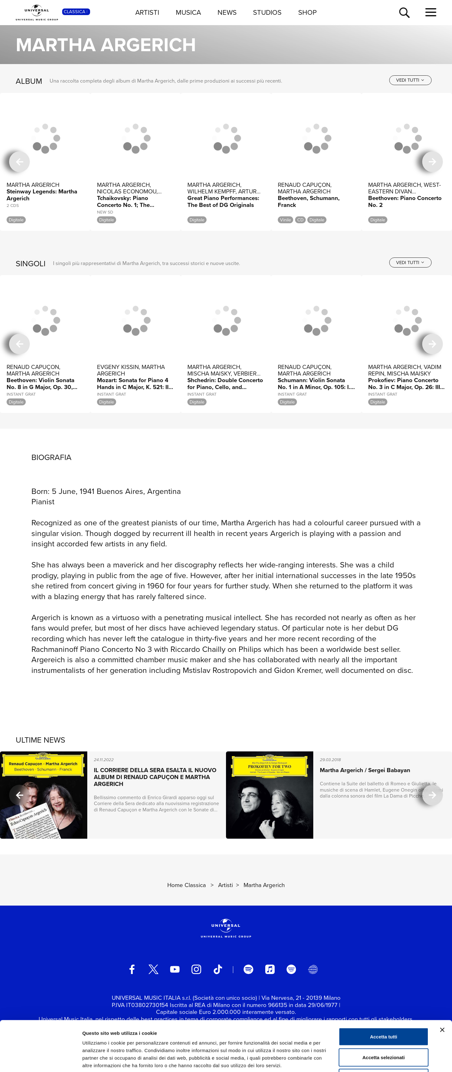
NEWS (227, 12)
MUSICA (188, 12)
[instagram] (196, 969)
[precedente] (19, 161)
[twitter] (153, 969)
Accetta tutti (383, 989)
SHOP (307, 12)
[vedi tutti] (410, 80)
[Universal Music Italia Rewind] (312, 969)
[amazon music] (291, 969)
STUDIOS (267, 12)
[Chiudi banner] (442, 983)
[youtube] (175, 969)
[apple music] (270, 969)
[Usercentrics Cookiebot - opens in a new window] (40, 1059)
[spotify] (248, 969)
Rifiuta (383, 1030)
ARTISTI (147, 12)
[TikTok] (218, 969)
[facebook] (132, 969)
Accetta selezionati (383, 1010)
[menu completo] (430, 12)
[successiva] (432, 161)
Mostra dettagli (330, 1059)
